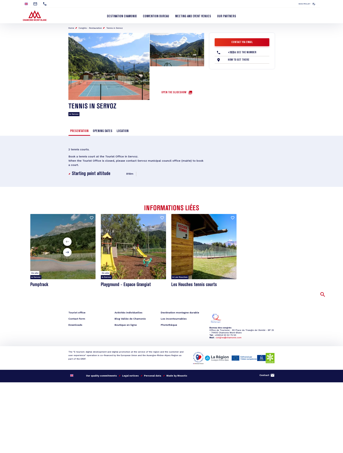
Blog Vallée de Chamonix (130, 318)
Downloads (75, 324)
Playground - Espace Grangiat (126, 285)
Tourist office (76, 312)
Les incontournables (174, 318)
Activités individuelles (128, 312)
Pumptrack (39, 285)
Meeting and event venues (193, 16)
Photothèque (169, 324)
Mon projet (304, 4)
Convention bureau (156, 16)
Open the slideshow (173, 92)
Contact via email (242, 42)
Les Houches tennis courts (194, 285)
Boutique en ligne (126, 324)
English (26, 4)
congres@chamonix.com (228, 337)
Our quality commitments (101, 375)
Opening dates (102, 131)
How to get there (238, 60)
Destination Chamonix (122, 16)
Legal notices (130, 375)
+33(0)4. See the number (242, 52)
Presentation (79, 131)
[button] (67, 241)
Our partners (226, 16)
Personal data (152, 375)
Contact (264, 375)
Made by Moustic (176, 375)
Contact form (76, 318)
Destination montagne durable (180, 312)
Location (122, 131)
